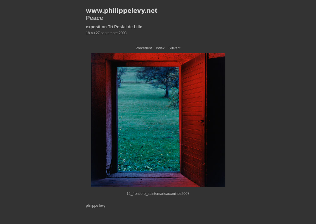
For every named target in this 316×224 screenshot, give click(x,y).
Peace (94, 18)
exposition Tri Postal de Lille (114, 26)
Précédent (144, 48)
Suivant (174, 48)
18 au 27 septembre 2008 (106, 33)
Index (160, 48)
